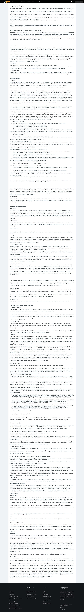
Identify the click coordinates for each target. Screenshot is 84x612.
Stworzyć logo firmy (13, 606)
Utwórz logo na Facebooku (31, 594)
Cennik (10, 591)
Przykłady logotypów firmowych (15, 608)
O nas (36, 1)
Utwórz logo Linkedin (30, 596)
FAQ (43, 601)
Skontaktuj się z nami (47, 603)
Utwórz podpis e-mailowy (31, 591)
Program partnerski (46, 599)
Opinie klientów (46, 594)
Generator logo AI (21, 1)
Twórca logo (11, 594)
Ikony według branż (13, 601)
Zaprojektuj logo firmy (13, 596)
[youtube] (64, 609)
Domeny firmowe (12, 599)
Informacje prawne (46, 598)
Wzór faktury (28, 592)
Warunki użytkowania (47, 596)
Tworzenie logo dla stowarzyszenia (16, 598)
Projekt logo (14, 1)
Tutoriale (44, 592)
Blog (40, 1)
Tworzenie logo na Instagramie (32, 598)
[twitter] (62, 609)
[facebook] (60, 609)
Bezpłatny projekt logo (13, 603)
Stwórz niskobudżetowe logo (14, 605)
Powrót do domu (5, 2)
